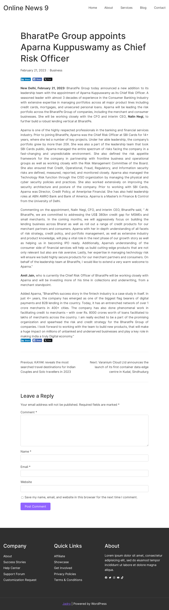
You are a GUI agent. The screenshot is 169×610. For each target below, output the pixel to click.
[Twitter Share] (48, 79)
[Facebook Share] (37, 79)
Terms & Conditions (68, 580)
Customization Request (20, 580)
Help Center (11, 568)
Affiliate (59, 556)
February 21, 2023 (33, 70)
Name (26, 451)
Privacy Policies (65, 574)
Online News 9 (26, 8)
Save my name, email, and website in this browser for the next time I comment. (81, 497)
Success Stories (14, 562)
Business (56, 70)
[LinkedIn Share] (26, 79)
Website (26, 482)
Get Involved (63, 568)
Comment (29, 412)
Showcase (61, 562)
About (7, 556)
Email (25, 467)
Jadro (66, 603)
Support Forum (14, 574)
